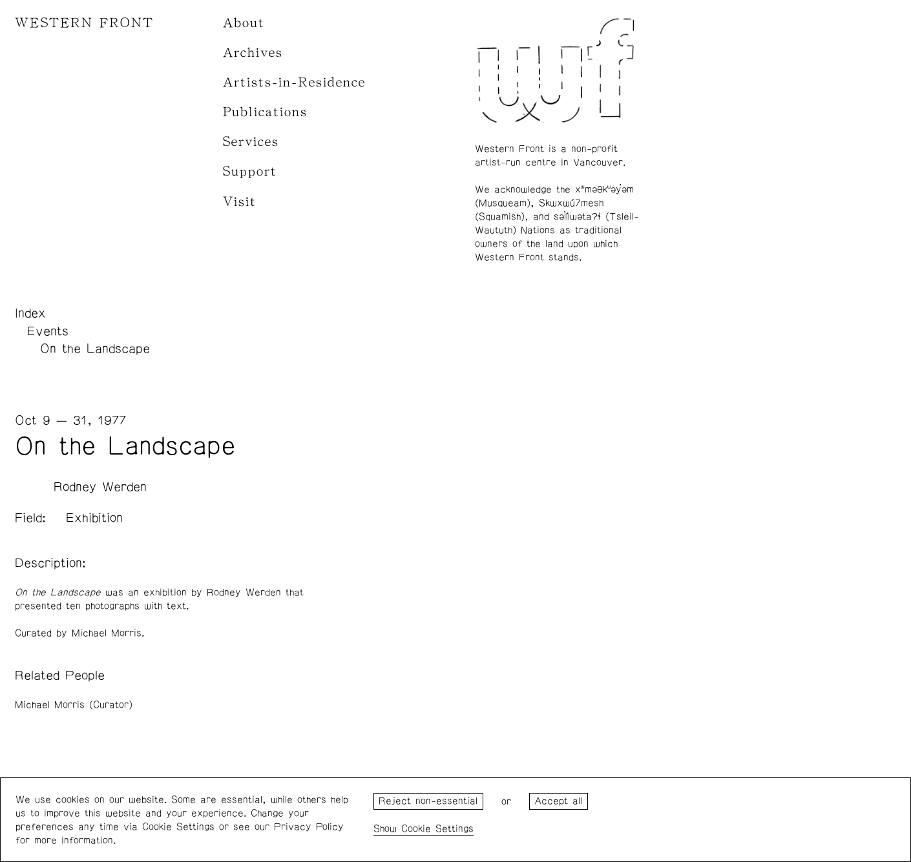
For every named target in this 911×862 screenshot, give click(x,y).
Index (30, 313)
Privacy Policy (309, 827)
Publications (265, 112)
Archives (253, 52)
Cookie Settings (437, 829)
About (244, 23)
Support (250, 171)
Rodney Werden (100, 486)
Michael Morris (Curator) (73, 705)
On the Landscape (95, 348)
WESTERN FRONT (84, 23)
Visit (240, 202)
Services (251, 142)
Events (47, 331)
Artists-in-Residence (294, 82)
